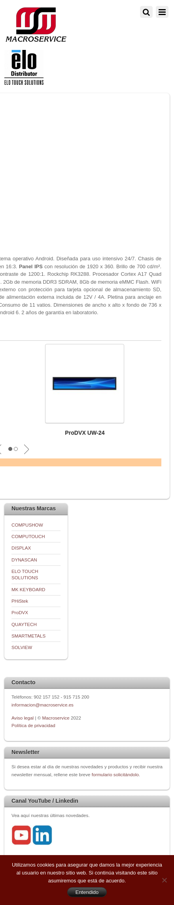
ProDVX (19, 612)
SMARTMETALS (28, 635)
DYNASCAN (24, 559)
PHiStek (19, 600)
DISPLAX (21, 547)
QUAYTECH (24, 624)
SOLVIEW (21, 647)
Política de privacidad (33, 725)
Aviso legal (23, 717)
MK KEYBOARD (28, 589)
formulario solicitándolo (115, 774)
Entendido (87, 892)
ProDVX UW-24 (84, 433)
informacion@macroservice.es (42, 704)
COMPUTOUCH (28, 536)
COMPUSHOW (27, 524)
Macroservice (56, 717)
